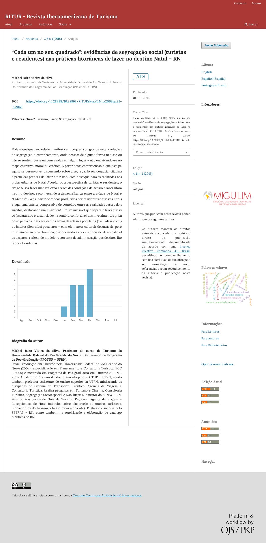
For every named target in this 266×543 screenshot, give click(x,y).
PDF (142, 76)
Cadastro (240, 3)
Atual (8, 24)
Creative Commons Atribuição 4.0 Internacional (107, 495)
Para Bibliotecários (214, 345)
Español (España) (213, 79)
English (206, 72)
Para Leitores (210, 331)
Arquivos (25, 24)
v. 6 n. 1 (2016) (53, 39)
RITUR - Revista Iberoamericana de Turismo (61, 16)
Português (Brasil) (213, 85)
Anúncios (45, 24)
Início (15, 39)
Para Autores (210, 338)
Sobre (63, 24)
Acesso (256, 3)
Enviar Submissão (216, 45)
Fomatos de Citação (149, 152)
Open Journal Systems (217, 364)
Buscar (251, 24)
